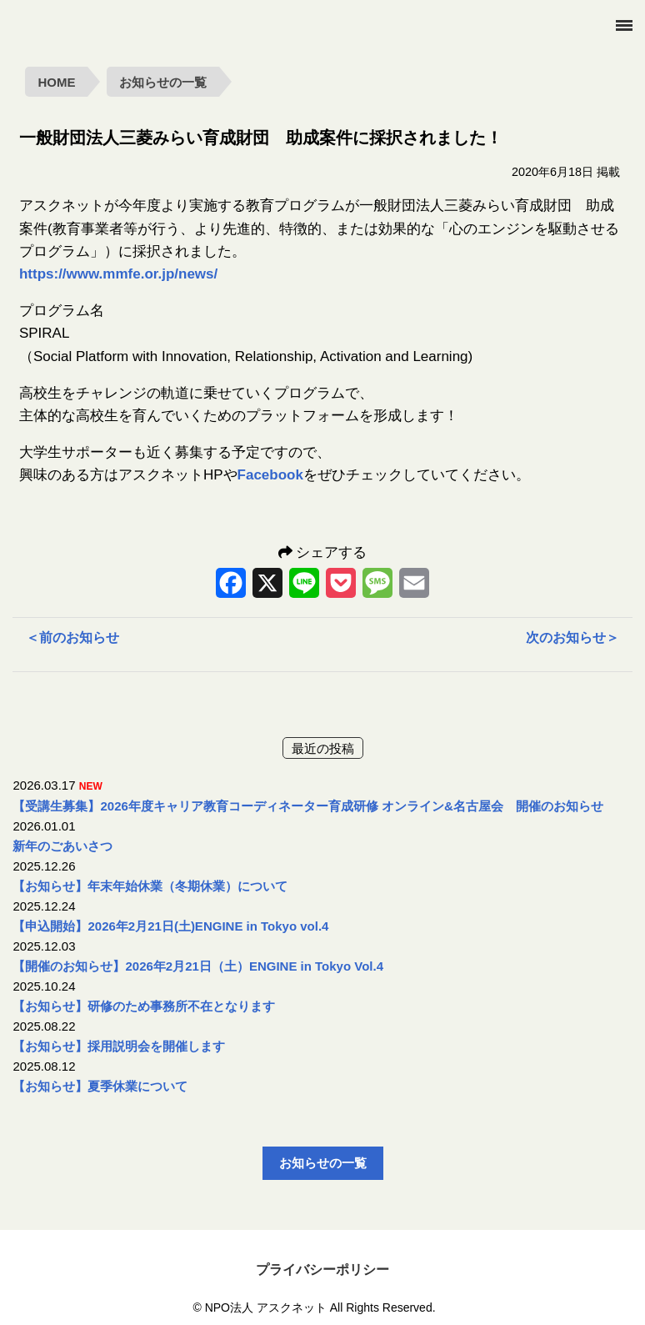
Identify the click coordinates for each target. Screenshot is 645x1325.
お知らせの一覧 (163, 82)
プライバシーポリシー (322, 1269)
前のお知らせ (72, 637)
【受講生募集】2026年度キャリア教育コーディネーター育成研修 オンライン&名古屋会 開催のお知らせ (307, 806)
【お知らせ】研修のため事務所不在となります (143, 1006)
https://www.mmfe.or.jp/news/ (118, 274)
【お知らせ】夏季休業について (100, 1086)
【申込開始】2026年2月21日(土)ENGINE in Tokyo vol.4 (170, 926)
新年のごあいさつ (62, 846)
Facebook (270, 475)
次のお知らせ (572, 637)
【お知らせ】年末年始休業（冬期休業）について (150, 886)
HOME (56, 82)
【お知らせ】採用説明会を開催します (118, 1046)
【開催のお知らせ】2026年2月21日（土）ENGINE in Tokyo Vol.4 (197, 966)
